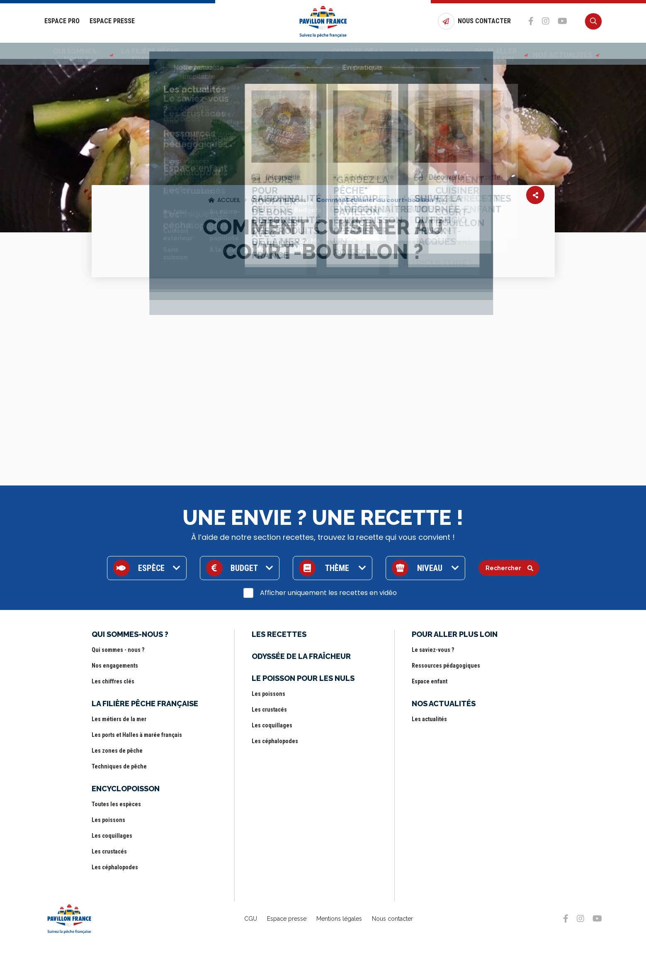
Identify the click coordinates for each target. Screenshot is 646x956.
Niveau (429, 568)
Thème (337, 568)
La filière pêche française (153, 51)
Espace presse (286, 918)
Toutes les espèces (116, 804)
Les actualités (429, 719)
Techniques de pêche (119, 766)
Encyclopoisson (227, 51)
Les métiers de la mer (119, 719)
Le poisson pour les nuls (426, 51)
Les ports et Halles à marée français (137, 735)
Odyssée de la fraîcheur (352, 51)
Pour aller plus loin (502, 51)
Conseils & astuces (278, 200)
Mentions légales (339, 918)
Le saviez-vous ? (433, 649)
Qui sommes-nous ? (75, 51)
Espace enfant (429, 681)
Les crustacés (109, 851)
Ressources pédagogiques (446, 665)
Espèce (151, 568)
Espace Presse (112, 21)
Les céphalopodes (115, 867)
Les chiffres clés (113, 681)
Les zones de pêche (117, 750)
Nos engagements (115, 665)
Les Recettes (283, 51)
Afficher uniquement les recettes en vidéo (328, 593)
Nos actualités (568, 51)
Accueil (228, 200)
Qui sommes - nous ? (118, 649)
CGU (250, 918)
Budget (244, 568)
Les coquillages (112, 835)
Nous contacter (392, 918)
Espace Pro (62, 21)
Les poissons (108, 820)
